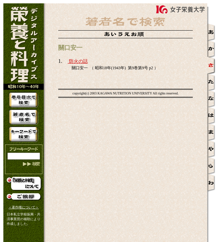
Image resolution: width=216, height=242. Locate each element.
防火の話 (78, 61)
